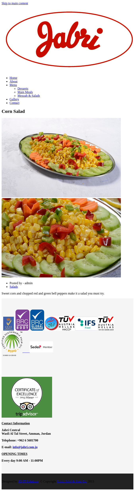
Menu (13, 85)
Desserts (22, 88)
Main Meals (25, 92)
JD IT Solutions (28, 481)
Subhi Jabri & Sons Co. (72, 481)
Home (13, 78)
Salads (14, 286)
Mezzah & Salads (28, 95)
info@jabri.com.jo (25, 447)
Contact (14, 103)
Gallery (14, 99)
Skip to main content (15, 3)
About (13, 81)
